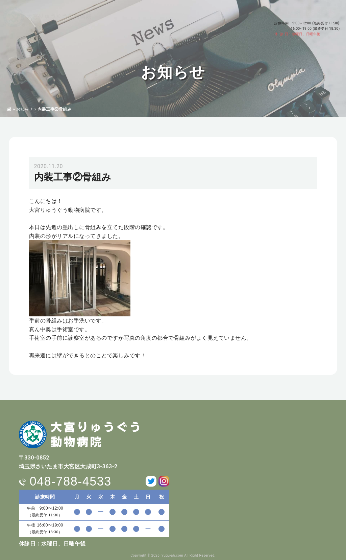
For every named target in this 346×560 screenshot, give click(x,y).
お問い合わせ (246, 26)
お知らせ (24, 109)
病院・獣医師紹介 (82, 24)
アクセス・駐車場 (249, 18)
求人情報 (218, 24)
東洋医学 (139, 24)
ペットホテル (168, 24)
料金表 (195, 24)
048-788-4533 (311, 12)
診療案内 (114, 24)
